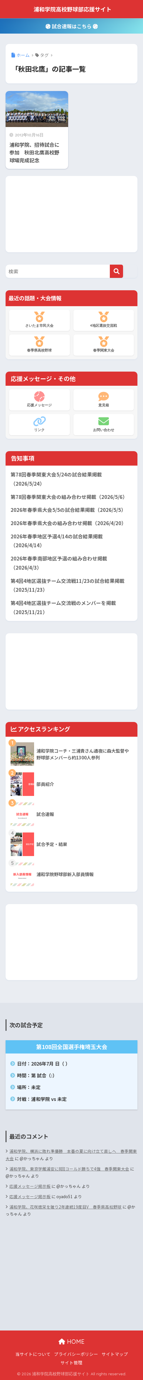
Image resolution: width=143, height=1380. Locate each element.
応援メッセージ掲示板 (30, 1186)
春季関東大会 (103, 344)
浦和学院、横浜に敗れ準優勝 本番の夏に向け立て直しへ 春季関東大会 (71, 1154)
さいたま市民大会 (39, 320)
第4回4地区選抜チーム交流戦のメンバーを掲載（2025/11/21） (63, 607)
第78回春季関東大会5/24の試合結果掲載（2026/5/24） (56, 479)
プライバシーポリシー (76, 1354)
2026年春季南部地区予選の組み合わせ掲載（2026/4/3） (59, 563)
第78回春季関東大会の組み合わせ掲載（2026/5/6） (69, 496)
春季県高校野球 (39, 344)
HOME (71, 1341)
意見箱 (103, 399)
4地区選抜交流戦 (103, 320)
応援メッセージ (39, 399)
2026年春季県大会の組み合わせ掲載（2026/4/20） (68, 523)
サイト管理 (71, 1362)
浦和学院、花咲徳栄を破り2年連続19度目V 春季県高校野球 (65, 1207)
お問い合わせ (103, 424)
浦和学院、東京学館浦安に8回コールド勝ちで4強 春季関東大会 (69, 1169)
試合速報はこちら (72, 26)
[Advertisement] (72, 213)
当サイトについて (33, 1354)
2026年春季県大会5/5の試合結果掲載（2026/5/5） (68, 509)
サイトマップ (115, 1354)
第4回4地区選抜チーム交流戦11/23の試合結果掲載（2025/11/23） (68, 585)
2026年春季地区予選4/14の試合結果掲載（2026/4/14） (57, 541)
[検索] (116, 271)
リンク (39, 424)
